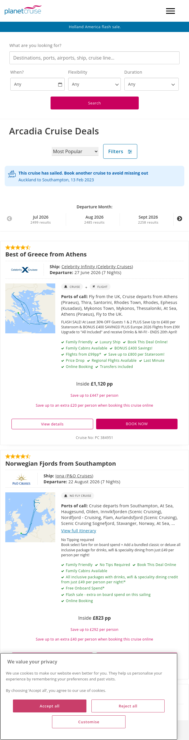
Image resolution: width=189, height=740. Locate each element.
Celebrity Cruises (88, 266)
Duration (133, 72)
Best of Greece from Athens (46, 254)
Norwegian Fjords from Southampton (60, 463)
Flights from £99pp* (83, 354)
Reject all (128, 706)
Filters (120, 151)
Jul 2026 (40, 219)
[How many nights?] (151, 84)
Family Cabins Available (86, 570)
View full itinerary (78, 530)
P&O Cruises (59, 476)
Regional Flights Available (114, 360)
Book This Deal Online (156, 564)
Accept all (49, 706)
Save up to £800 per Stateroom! (135, 354)
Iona (40, 476)
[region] (89, 696)
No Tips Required (114, 564)
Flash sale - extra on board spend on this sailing (107, 594)
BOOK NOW (137, 423)
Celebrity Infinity (52, 266)
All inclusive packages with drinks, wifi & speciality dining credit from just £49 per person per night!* (119, 579)
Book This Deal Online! (147, 341)
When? (17, 72)
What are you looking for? (35, 45)
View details (52, 424)
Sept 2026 (148, 219)
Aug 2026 (94, 219)
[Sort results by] (75, 151)
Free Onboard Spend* (85, 588)
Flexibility (77, 72)
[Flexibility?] (94, 84)
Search (94, 103)
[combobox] (94, 57)
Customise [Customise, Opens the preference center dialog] (88, 721)
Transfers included (116, 366)
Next (180, 222)
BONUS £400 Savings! (133, 348)
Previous (9, 222)
